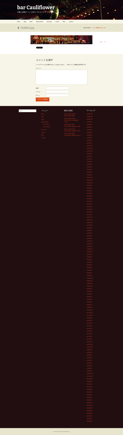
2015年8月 (89, 384)
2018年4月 (89, 299)
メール (38, 92)
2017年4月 (89, 331)
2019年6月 (89, 262)
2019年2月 (89, 273)
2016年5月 (89, 360)
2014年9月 (89, 413)
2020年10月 (90, 225)
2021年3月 (89, 212)
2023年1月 (89, 175)
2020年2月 (89, 241)
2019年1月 (89, 275)
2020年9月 (89, 228)
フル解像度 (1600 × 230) (100, 27)
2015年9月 (89, 381)
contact (71, 21)
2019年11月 (90, 249)
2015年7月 (89, 387)
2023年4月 (89, 167)
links (64, 21)
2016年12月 (90, 342)
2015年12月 (90, 373)
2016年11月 (90, 344)
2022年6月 (89, 193)
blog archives (39, 21)
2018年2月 (89, 304)
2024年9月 (89, 122)
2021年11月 (90, 209)
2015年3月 (89, 397)
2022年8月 (89, 188)
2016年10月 (90, 347)
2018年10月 (90, 283)
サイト (38, 95)
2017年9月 (89, 318)
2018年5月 (89, 296)
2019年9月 (89, 254)
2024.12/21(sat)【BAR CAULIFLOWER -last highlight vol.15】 (71, 120)
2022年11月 (90, 180)
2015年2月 (89, 400)
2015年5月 (89, 392)
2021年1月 (89, 217)
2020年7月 (89, 233)
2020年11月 (90, 222)
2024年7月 (89, 127)
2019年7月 (89, 259)
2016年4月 (89, 363)
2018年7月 (89, 291)
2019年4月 (89, 267)
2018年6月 (89, 294)
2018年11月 (90, 281)
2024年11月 (90, 116)
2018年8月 (89, 289)
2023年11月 (90, 148)
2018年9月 (89, 286)
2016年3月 (89, 365)
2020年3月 (89, 238)
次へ (103, 42)
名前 (37, 88)
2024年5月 (89, 132)
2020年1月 (89, 243)
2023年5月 (89, 164)
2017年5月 (89, 328)
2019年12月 (90, 246)
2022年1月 (89, 204)
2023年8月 (89, 156)
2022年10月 (90, 183)
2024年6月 (89, 130)
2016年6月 (89, 357)
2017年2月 (89, 336)
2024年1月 (89, 143)
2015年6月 (89, 389)
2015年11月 (90, 376)
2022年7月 (89, 190)
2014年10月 (90, 410)
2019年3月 (89, 270)
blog (25, 21)
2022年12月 (90, 177)
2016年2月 (89, 368)
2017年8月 (89, 320)
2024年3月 (89, 137)
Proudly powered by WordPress (61, 431)
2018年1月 (89, 307)
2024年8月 (89, 124)
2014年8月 (89, 416)
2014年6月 (89, 421)
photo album (46, 124)
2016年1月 (89, 371)
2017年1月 (89, 339)
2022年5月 (89, 196)
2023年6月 (89, 161)
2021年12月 (90, 206)
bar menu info (46, 126)
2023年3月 (89, 169)
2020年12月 (90, 220)
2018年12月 (90, 278)
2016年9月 (89, 349)
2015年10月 (90, 379)
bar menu (49, 21)
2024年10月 (90, 119)
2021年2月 (89, 214)
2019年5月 (89, 265)
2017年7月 (89, 323)
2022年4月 (89, 198)
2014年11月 (90, 408)
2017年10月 (90, 315)
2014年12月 (90, 405)
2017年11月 (90, 312)
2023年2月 (89, 172)
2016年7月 (89, 355)
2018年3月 (89, 302)
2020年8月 (89, 230)
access (57, 21)
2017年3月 (89, 334)
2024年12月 (90, 114)
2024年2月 (89, 140)
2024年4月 (89, 135)
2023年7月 (89, 159)
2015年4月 (89, 395)
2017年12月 (90, 310)
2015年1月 (89, 402)
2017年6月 (89, 326)
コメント (38, 68)
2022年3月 (89, 201)
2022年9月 (89, 185)
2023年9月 (89, 153)
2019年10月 (90, 251)
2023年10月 (90, 151)
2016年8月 (89, 352)
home (18, 21)
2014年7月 (89, 418)
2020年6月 (89, 236)
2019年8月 (89, 257)
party (31, 21)
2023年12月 (90, 145)
